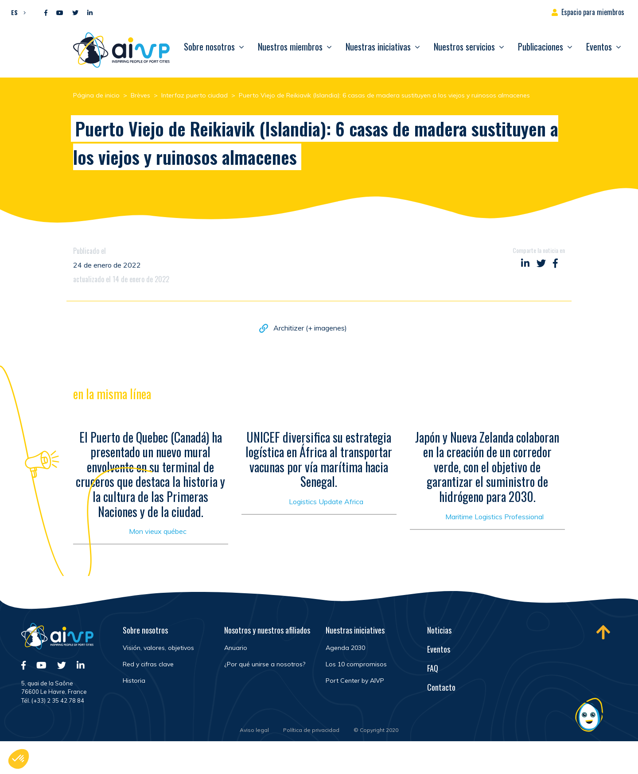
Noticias (439, 630)
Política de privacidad (311, 730)
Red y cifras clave (148, 664)
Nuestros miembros (290, 46)
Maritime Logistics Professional (494, 518)
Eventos (599, 46)
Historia (134, 681)
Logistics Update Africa (326, 503)
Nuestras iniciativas (378, 46)
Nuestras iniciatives (355, 630)
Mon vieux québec (158, 533)
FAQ (432, 668)
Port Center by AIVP (355, 681)
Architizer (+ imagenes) (310, 328)
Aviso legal (254, 730)
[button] (16, 12)
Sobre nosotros (209, 46)
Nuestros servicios (464, 46)
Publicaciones (540, 46)
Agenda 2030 (345, 648)
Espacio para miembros (592, 12)
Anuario (235, 648)
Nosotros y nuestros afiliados (267, 630)
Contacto (441, 687)
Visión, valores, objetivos (158, 648)
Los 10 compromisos (356, 664)
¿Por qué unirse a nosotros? (264, 664)
